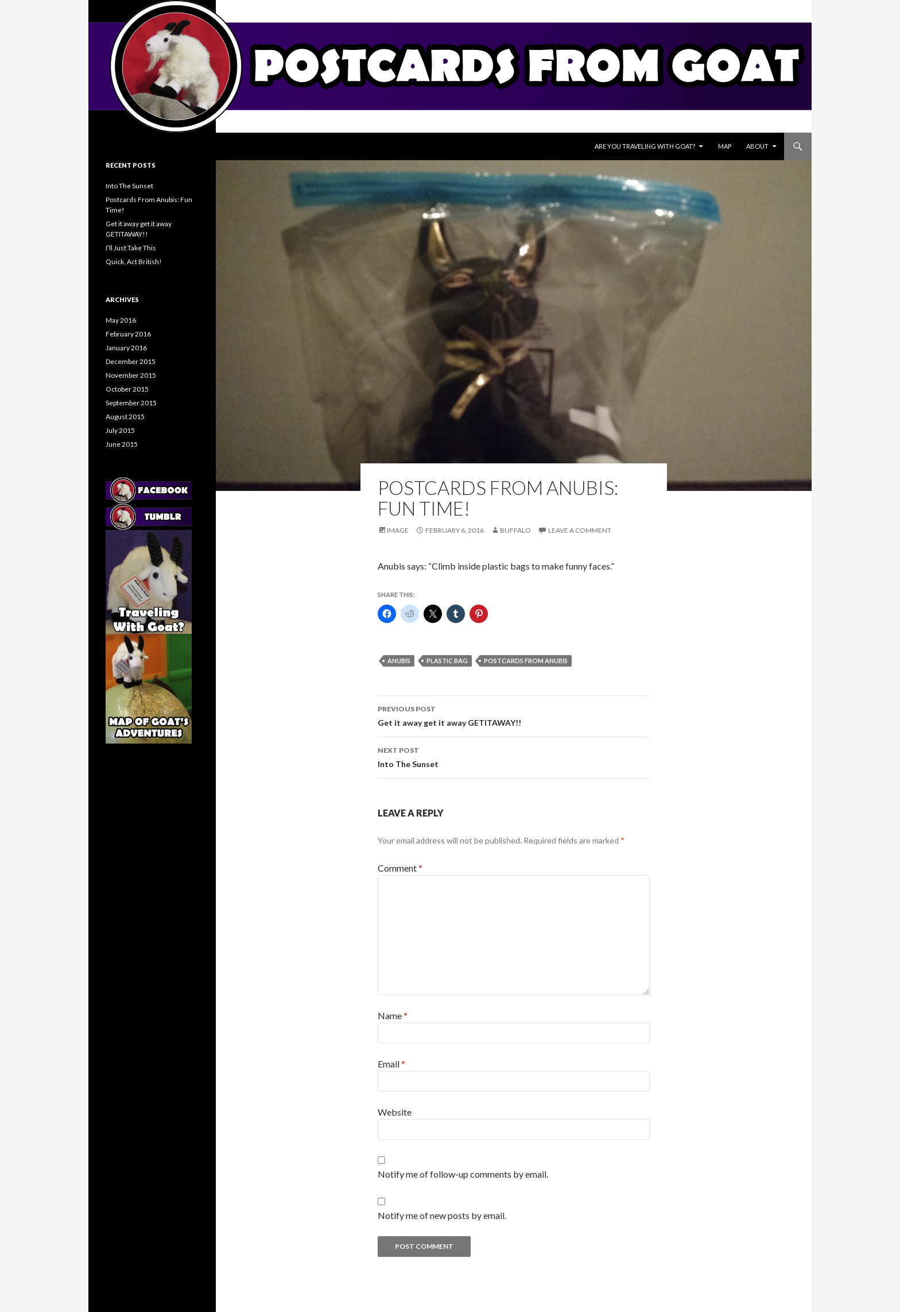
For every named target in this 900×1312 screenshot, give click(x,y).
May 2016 (121, 320)
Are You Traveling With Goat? (645, 146)
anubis (398, 660)
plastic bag (447, 660)
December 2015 (131, 361)
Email (391, 1063)
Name (393, 1015)
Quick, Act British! (134, 261)
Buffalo (515, 530)
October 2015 (127, 389)
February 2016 (128, 334)
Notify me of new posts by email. (442, 1215)
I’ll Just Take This (131, 247)
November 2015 (131, 375)
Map (724, 146)
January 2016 (126, 347)
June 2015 (122, 444)
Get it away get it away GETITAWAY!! (514, 714)
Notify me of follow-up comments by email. (463, 1173)
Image (398, 530)
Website (395, 1111)
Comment (400, 867)
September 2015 (131, 402)
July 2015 (120, 430)
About (757, 146)
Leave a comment (579, 530)
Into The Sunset (514, 756)
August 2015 (125, 416)
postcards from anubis (526, 660)
